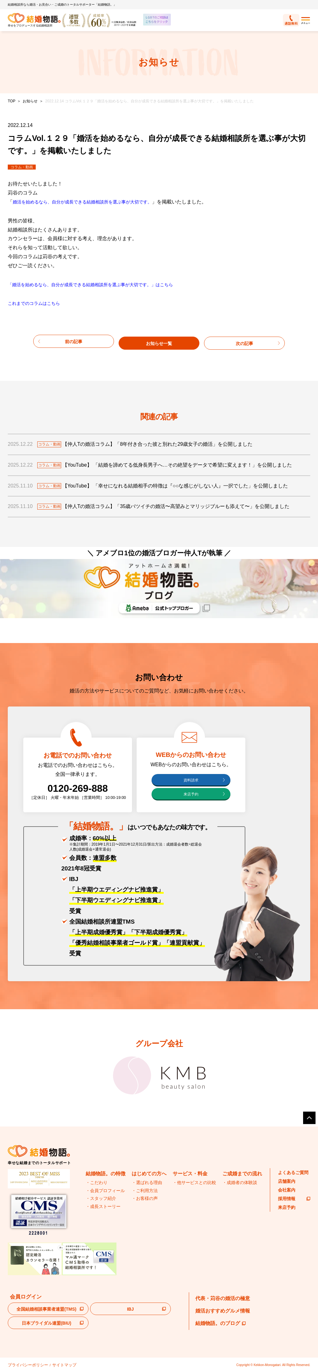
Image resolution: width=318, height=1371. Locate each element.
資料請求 (191, 780)
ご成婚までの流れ (242, 1174)
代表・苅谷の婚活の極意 (222, 1298)
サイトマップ (52, 1364)
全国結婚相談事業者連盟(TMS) (46, 1309)
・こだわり (96, 1182)
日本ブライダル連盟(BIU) (46, 1323)
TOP (11, 101)
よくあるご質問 (293, 1172)
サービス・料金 (190, 1174)
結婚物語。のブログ (220, 1323)
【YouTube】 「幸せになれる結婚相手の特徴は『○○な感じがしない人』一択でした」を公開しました (182, 484)
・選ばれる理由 (147, 1182)
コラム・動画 (22, 167)
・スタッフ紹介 (101, 1198)
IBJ (130, 1309)
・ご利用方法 (145, 1190)
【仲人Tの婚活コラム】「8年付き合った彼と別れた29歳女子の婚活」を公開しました (165, 442)
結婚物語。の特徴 (105, 1174)
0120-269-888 (78, 788)
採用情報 (294, 1198)
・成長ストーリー (103, 1206)
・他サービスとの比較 (194, 1182)
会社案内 (286, 1189)
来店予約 (191, 794)
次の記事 (244, 340)
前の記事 (74, 340)
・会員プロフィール (105, 1190)
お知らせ (30, 101)
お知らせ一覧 (159, 340)
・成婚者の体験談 (239, 1182)
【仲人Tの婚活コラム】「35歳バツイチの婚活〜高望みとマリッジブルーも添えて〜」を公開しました (183, 505)
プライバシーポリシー (23, 1364)
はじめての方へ (149, 1174)
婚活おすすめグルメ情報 (222, 1311)
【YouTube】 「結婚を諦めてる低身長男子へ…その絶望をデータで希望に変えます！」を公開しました (184, 463)
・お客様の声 (145, 1198)
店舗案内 (286, 1181)
